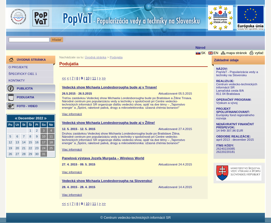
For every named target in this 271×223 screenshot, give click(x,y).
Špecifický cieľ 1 (23, 73)
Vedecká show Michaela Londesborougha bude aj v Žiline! (108, 123)
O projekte (18, 67)
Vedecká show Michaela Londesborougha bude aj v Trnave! (109, 87)
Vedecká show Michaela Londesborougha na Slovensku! (107, 181)
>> (104, 78)
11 (94, 78)
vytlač (259, 53)
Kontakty (17, 80)
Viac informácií (72, 114)
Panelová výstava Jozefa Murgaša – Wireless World (103, 158)
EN (216, 53)
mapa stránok (236, 53)
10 (87, 78)
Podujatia (116, 57)
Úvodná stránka (95, 57)
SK (203, 53)
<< (64, 78)
